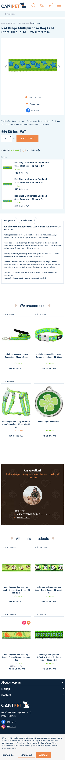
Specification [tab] (27, 220)
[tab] (9, 219)
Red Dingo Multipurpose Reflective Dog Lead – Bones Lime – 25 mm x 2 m (49, 657)
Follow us (11, 721)
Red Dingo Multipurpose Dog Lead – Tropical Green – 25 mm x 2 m (16, 657)
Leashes (13, 14)
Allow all (43, 755)
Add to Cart (27, 138)
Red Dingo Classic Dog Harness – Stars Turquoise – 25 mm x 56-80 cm (16, 424)
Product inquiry (35, 104)
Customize (8, 755)
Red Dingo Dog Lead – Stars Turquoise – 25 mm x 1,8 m (16, 355)
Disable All (26, 755)
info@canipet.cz (23, 517)
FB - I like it (35, 110)
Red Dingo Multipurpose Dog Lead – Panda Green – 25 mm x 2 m (49, 590)
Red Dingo (36, 23)
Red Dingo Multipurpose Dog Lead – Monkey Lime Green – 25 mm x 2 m (16, 590)
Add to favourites (35, 97)
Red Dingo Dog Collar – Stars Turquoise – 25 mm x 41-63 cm (49, 355)
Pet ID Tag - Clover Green (49, 421)
